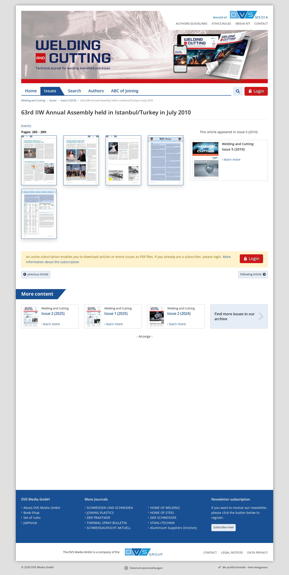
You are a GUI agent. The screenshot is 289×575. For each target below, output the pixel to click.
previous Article (35, 274)
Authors (96, 90)
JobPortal (30, 523)
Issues (50, 90)
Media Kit (242, 23)
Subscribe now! (223, 527)
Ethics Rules (221, 23)
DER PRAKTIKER (98, 517)
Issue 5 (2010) (68, 100)
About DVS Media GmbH (41, 507)
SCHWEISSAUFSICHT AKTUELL (109, 528)
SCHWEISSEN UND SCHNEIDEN (110, 507)
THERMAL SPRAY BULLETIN (107, 523)
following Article (253, 274)
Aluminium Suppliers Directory (173, 528)
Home (31, 90)
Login (256, 91)
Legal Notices (232, 552)
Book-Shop (31, 512)
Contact (261, 23)
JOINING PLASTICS (100, 512)
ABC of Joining (124, 90)
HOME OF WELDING (165, 507)
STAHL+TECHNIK (162, 523)
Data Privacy (257, 552)
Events (26, 126)
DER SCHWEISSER (163, 517)
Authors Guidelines (191, 23)
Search (74, 90)
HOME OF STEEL (162, 512)
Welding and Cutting (33, 100)
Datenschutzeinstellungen (146, 568)
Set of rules (32, 517)
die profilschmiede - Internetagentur (245, 567)
